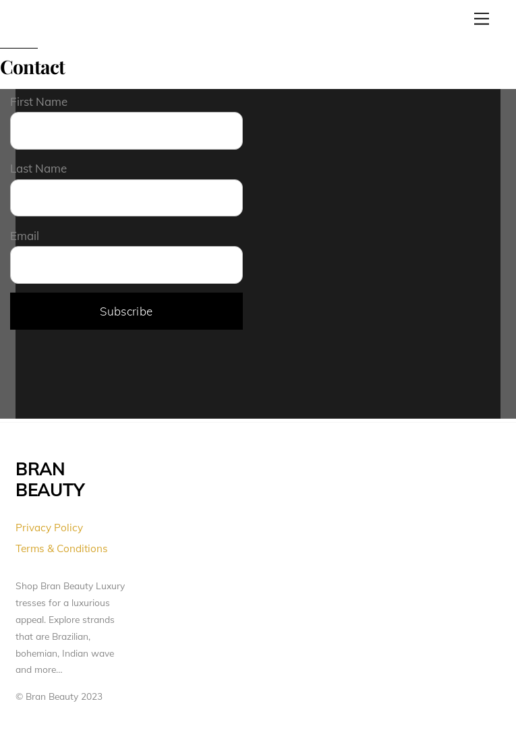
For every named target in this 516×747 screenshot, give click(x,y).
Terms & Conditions (62, 548)
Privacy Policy (49, 527)
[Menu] (481, 18)
